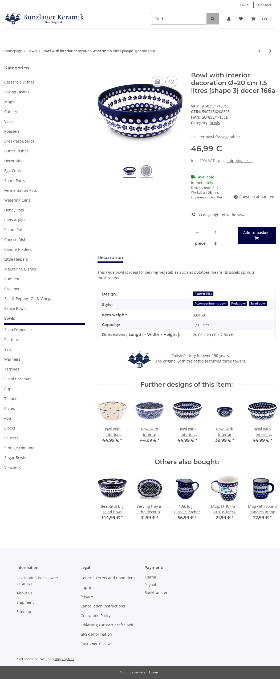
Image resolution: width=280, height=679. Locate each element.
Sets (8, 349)
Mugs (9, 101)
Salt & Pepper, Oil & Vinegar (29, 298)
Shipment (25, 602)
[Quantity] (216, 232)
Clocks (9, 428)
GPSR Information (96, 634)
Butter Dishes (16, 150)
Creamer (12, 288)
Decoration (14, 160)
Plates (9, 408)
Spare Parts (14, 180)
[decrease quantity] (197, 232)
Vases (9, 121)
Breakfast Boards (19, 141)
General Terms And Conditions (107, 577)
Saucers (11, 437)
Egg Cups (12, 170)
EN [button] (242, 4)
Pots (8, 418)
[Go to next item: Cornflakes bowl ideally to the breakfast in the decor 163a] (270, 51)
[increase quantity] (215, 243)
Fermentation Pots (20, 190)
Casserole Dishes (19, 82)
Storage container (20, 447)
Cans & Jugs (14, 219)
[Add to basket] (102, 69)
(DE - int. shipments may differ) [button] (207, 194)
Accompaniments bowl (210, 303)
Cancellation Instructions (102, 606)
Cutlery (10, 111)
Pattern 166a (203, 293)
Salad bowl (258, 303)
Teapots (11, 398)
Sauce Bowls (15, 308)
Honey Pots (14, 210)
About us (25, 592)
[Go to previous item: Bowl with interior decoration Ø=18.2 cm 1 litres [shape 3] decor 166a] (259, 51)
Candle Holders (18, 249)
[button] (229, 19)
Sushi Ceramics (18, 378)
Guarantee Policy (95, 615)
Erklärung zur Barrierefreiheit (106, 624)
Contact (264, 4)
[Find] (179, 18)
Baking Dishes (16, 91)
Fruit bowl (238, 303)
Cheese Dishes (17, 239)
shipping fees (64, 659)
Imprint (87, 587)
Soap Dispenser (18, 329)
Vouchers (12, 467)
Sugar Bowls (15, 457)
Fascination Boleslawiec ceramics (38, 580)
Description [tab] (110, 257)
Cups (8, 388)
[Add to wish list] (171, 82)
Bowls (215, 122)
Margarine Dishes (20, 269)
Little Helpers (16, 259)
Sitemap (24, 611)
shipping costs (240, 160)
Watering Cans (17, 200)
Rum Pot (11, 278)
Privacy (86, 596)
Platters (11, 339)
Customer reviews (96, 643)
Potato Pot (13, 229)
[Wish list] (241, 19)
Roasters (12, 131)
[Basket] (261, 19)
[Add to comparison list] (157, 82)
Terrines (11, 369)
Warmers (12, 359)
